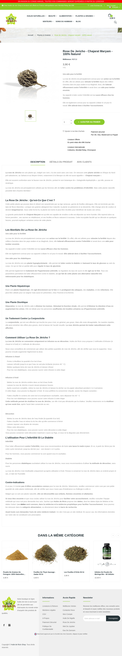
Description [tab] (34, 162)
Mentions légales (49, 610)
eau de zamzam (69, 630)
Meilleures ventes (69, 606)
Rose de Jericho (69, 622)
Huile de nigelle (69, 618)
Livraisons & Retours (50, 606)
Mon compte (67, 614)
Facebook (4, 625)
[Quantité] (66, 122)
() (95, 5)
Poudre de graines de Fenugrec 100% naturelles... (14, 573)
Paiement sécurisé (49, 622)
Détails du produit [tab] (61, 162)
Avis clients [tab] (87, 162)
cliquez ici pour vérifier (80, 634)
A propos (45, 618)
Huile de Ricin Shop (18, 645)
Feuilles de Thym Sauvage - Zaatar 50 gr (45, 573)
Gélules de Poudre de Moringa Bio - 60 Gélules (104, 573)
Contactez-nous (69, 610)
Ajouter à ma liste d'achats (73, 131)
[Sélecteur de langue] (114, 7)
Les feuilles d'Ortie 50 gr (74, 572)
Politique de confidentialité (47, 627)
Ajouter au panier (92, 122)
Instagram (9, 625)
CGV (44, 614)
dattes (23, 504)
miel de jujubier (69, 626)
